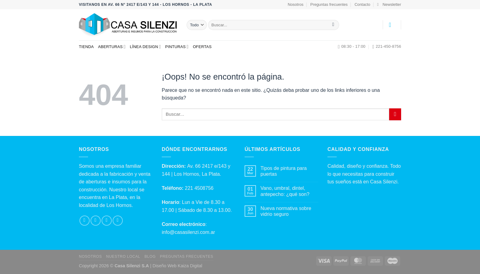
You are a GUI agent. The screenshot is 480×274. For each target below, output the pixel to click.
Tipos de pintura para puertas (284, 171)
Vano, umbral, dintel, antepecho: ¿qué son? (285, 191)
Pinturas (176, 47)
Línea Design (145, 47)
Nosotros (296, 4)
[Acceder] (391, 25)
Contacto (362, 4)
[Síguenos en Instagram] (96, 221)
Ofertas (202, 46)
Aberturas (112, 47)
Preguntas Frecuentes (186, 256)
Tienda (86, 46)
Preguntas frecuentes (329, 4)
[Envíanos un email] (107, 221)
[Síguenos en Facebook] (84, 221)
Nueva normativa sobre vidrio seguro (286, 211)
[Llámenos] (118, 221)
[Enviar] (333, 25)
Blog (150, 256)
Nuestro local (123, 256)
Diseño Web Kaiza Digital (177, 265)
